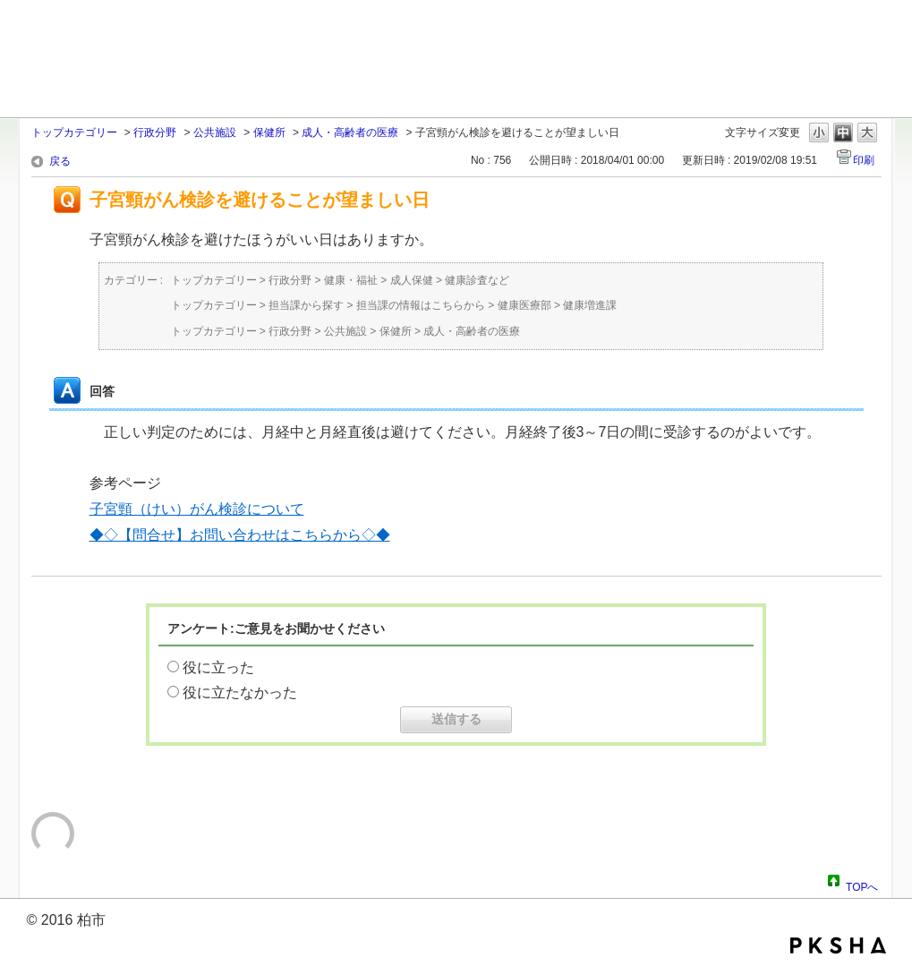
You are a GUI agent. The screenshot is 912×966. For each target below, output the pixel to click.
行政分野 (154, 132)
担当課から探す (306, 305)
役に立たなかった (240, 692)
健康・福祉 (351, 280)
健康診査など (477, 280)
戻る (60, 161)
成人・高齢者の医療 (350, 132)
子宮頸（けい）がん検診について (196, 509)
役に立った (218, 667)
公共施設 (214, 132)
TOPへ (862, 884)
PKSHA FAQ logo (838, 945)
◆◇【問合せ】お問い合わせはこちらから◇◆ (239, 535)
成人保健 (411, 280)
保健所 (269, 132)
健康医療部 (524, 305)
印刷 (863, 160)
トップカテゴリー (74, 132)
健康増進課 (590, 305)
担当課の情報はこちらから (420, 305)
